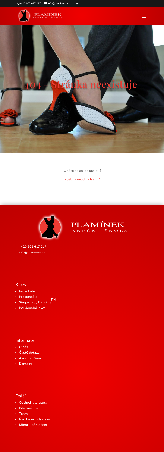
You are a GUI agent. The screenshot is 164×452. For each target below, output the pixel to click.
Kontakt (25, 363)
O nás (23, 347)
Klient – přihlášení (33, 425)
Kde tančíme (28, 408)
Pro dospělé (28, 296)
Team (23, 413)
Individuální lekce (32, 308)
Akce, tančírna (30, 358)
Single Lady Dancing (37, 301)
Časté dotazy (29, 352)
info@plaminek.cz (32, 252)
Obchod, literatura (33, 402)
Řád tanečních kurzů (34, 419)
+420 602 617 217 (33, 246)
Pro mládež (28, 291)
